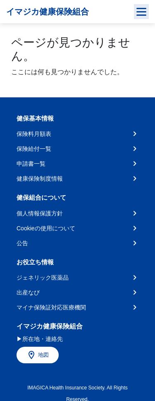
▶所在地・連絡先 (40, 339)
